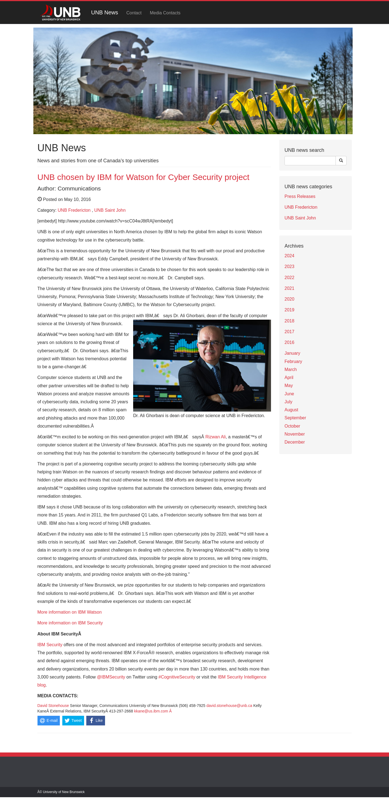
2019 (289, 310)
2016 (289, 342)
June (289, 393)
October (292, 426)
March (291, 369)
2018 (289, 321)
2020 (289, 299)
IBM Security (50, 644)
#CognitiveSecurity (177, 677)
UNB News (104, 12)
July (288, 401)
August (291, 409)
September (295, 417)
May (289, 385)
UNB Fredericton (74, 210)
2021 (289, 288)
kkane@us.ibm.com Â (153, 711)
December (295, 442)
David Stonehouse (53, 705)
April (289, 377)
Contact (133, 12)
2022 (289, 277)
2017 (289, 331)
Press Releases (300, 196)
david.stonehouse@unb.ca (229, 705)
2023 (289, 266)
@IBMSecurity (111, 677)
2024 (289, 255)
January (292, 353)
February (293, 361)
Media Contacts (165, 12)
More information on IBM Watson (69, 612)
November (295, 434)
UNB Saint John (110, 210)
